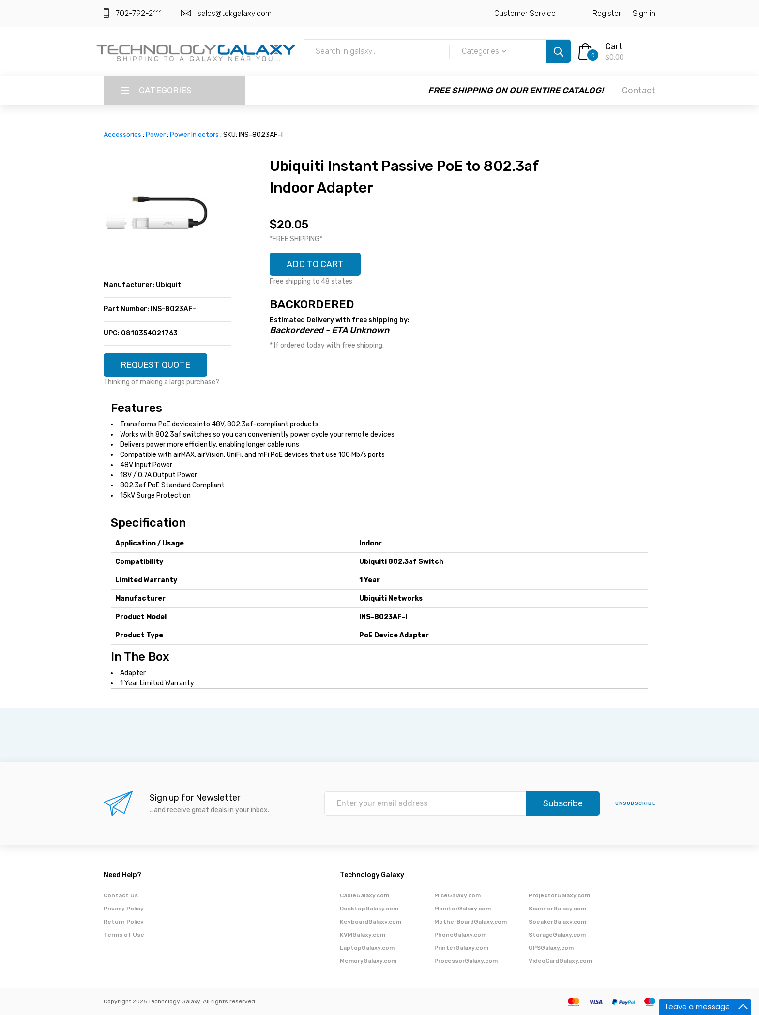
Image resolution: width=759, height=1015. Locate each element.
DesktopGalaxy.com (369, 908)
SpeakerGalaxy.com (557, 921)
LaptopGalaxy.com (367, 947)
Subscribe (563, 803)
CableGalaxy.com (364, 895)
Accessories (122, 135)
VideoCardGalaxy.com (560, 960)
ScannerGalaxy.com (557, 908)
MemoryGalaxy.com (368, 960)
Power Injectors (194, 135)
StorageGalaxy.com (557, 934)
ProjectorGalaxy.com (559, 895)
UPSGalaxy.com (551, 947)
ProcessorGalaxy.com (466, 960)
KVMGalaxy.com (362, 934)
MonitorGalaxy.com (462, 908)
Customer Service (525, 13)
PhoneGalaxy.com (460, 934)
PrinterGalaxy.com (461, 947)
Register (606, 13)
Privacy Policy (124, 908)
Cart (613, 46)
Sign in (644, 13)
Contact (638, 90)
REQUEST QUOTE (155, 365)
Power (156, 135)
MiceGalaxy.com (457, 895)
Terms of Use (124, 934)
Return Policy (124, 921)
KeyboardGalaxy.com (370, 921)
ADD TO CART (315, 264)
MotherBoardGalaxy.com (470, 921)
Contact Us (121, 895)
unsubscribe (635, 803)
